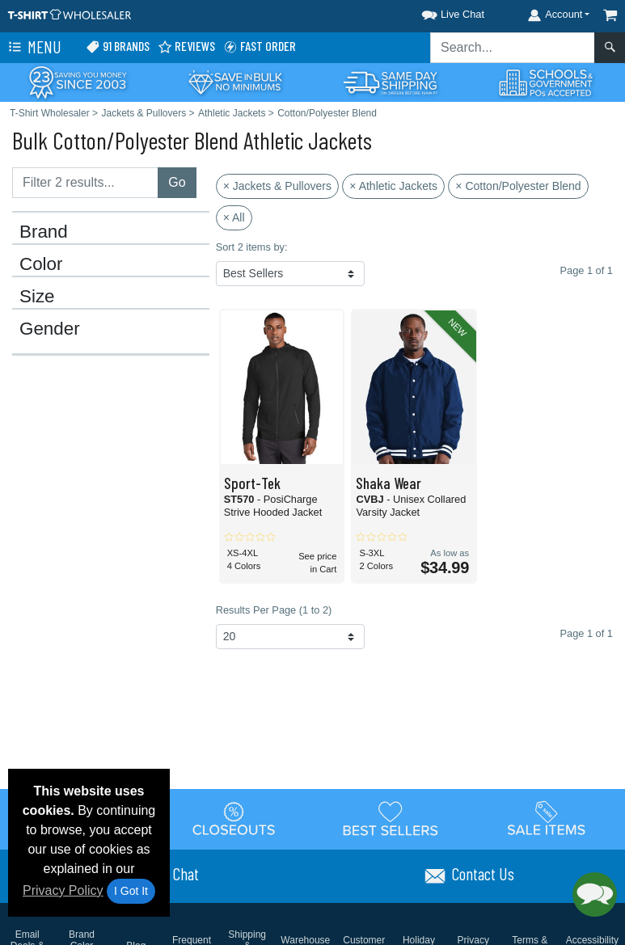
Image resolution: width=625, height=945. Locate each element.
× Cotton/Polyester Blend (518, 185)
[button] (438, 11)
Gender (49, 329)
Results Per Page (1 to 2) (274, 610)
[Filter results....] (85, 182)
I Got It (131, 890)
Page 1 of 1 (586, 633)
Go (176, 182)
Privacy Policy (63, 890)
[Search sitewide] (512, 47)
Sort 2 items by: (252, 247)
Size (37, 297)
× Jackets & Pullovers (277, 185)
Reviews (186, 46)
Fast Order (259, 46)
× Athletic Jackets (393, 185)
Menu (33, 47)
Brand (43, 232)
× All (234, 217)
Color (41, 264)
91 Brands (118, 46)
